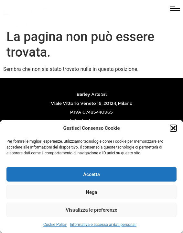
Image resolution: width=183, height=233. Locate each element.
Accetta (91, 174)
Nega (91, 192)
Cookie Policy (55, 224)
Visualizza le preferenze (91, 210)
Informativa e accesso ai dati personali (103, 224)
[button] (173, 128)
